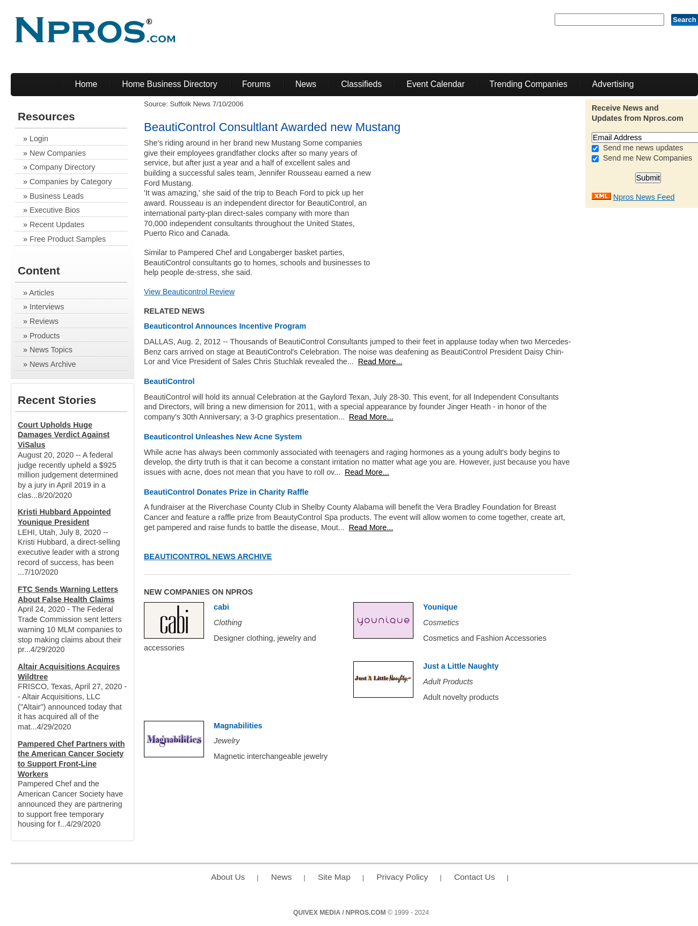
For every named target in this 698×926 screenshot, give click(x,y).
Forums (256, 84)
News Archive (53, 364)
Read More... (380, 361)
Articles (41, 292)
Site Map (334, 876)
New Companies (58, 153)
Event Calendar (435, 84)
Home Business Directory (169, 84)
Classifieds (361, 84)
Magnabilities (238, 725)
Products (45, 335)
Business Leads (57, 196)
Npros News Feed (643, 197)
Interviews (47, 306)
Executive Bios (55, 210)
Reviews (44, 321)
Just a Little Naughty (461, 666)
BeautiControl (169, 381)
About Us (228, 876)
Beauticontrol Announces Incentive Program (225, 326)
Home (86, 84)
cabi (221, 607)
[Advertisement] (489, 213)
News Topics (51, 349)
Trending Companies (529, 84)
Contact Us (474, 876)
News (305, 84)
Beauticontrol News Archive (208, 556)
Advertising (613, 84)
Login (39, 138)
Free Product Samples (68, 239)
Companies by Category (71, 181)
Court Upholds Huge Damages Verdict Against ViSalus (64, 435)
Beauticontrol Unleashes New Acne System (223, 436)
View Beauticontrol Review (189, 291)
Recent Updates (57, 224)
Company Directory (62, 167)
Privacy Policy (402, 876)
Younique (440, 607)
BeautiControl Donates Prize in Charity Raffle (226, 492)
